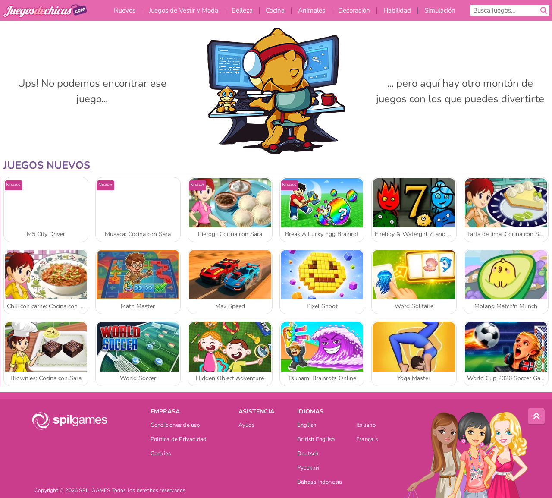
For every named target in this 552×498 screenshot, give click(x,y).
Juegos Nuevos (46, 165)
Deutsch (308, 454)
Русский (308, 468)
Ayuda (246, 425)
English (307, 425)
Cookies (161, 454)
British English (316, 440)
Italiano (366, 425)
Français (367, 440)
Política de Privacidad (179, 440)
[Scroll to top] (536, 416)
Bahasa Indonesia (319, 482)
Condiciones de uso (175, 425)
